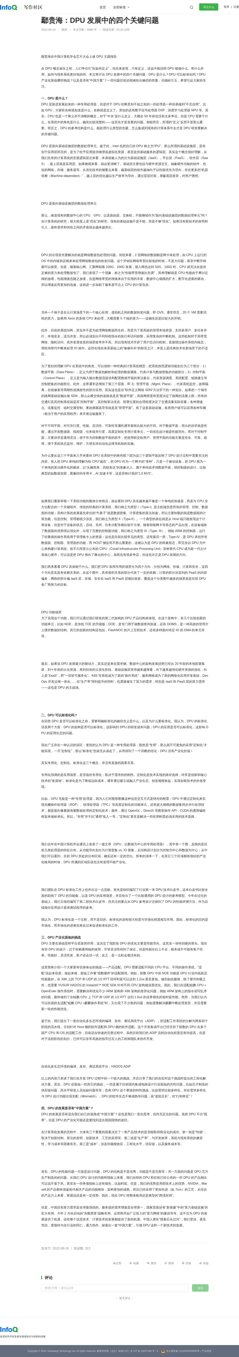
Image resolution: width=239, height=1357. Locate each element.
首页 (103, 7)
